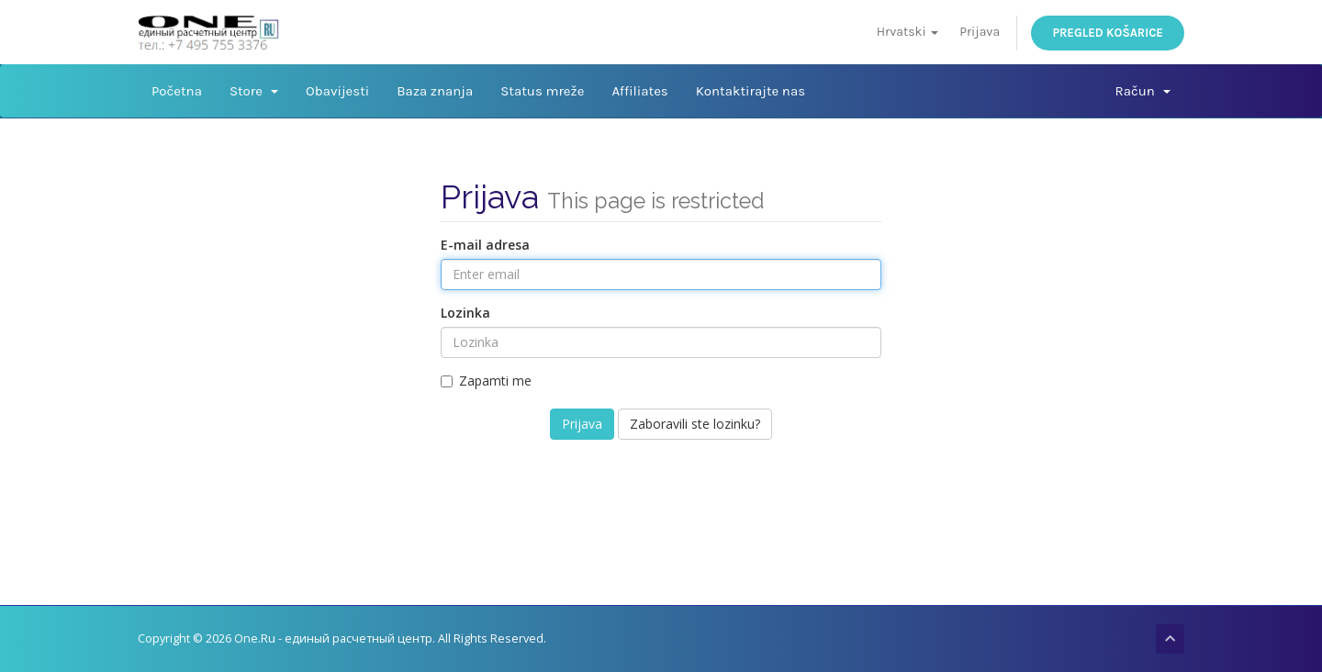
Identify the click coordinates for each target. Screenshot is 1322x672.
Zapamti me (486, 380)
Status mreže (542, 91)
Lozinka (465, 312)
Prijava (979, 31)
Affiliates (639, 91)
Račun (1143, 91)
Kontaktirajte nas (750, 91)
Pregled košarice (1107, 32)
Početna (176, 91)
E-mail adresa (485, 244)
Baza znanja (435, 91)
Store (254, 91)
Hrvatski (907, 31)
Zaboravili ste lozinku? (695, 423)
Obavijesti (337, 91)
